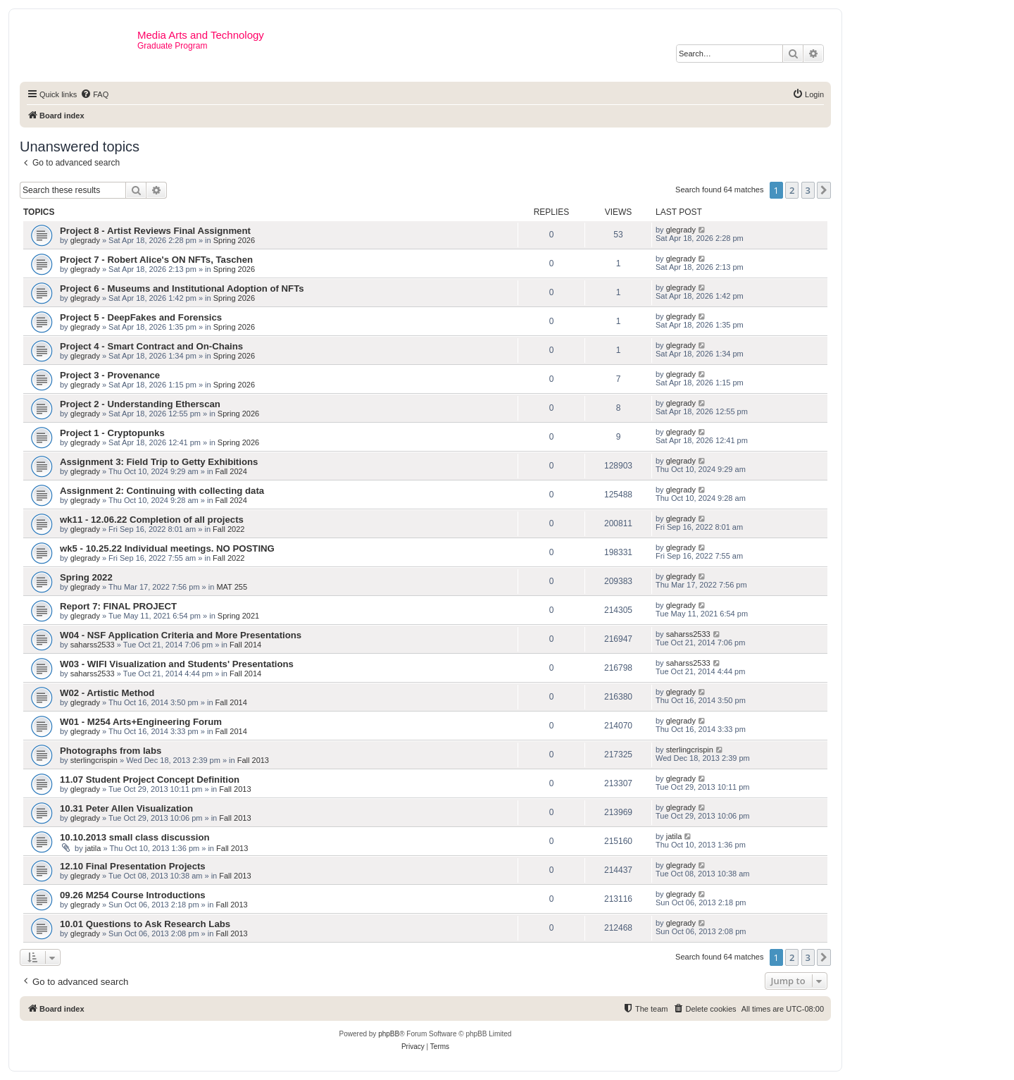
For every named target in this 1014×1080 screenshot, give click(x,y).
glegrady (85, 240)
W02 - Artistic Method (107, 693)
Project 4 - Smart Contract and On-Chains (151, 346)
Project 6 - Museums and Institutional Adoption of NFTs (182, 288)
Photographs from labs (110, 750)
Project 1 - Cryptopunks (112, 433)
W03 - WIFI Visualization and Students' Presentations (177, 664)
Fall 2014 (245, 644)
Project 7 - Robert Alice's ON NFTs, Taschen (156, 259)
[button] (824, 190)
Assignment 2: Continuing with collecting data (162, 490)
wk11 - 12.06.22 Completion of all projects (152, 519)
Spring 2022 (86, 577)
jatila (93, 848)
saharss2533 (92, 644)
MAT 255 (231, 587)
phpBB (388, 1034)
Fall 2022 (228, 529)
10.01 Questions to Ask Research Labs (145, 924)
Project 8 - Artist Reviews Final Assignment (155, 230)
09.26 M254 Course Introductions (133, 895)
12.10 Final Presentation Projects (133, 866)
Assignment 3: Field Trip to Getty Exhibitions (159, 462)
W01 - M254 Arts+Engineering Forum (141, 721)
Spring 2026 (234, 240)
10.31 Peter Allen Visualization (126, 808)
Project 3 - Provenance (110, 375)
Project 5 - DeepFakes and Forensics (141, 317)
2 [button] (791, 190)
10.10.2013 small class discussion (135, 837)
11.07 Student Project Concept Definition (149, 779)
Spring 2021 (238, 616)
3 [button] (808, 190)
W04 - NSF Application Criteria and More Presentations (180, 635)
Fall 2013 (253, 760)
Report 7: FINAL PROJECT (118, 606)
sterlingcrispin (94, 760)
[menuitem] (94, 94)
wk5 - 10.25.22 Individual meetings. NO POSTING (167, 548)
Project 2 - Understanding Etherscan (140, 404)
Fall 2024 (231, 471)
